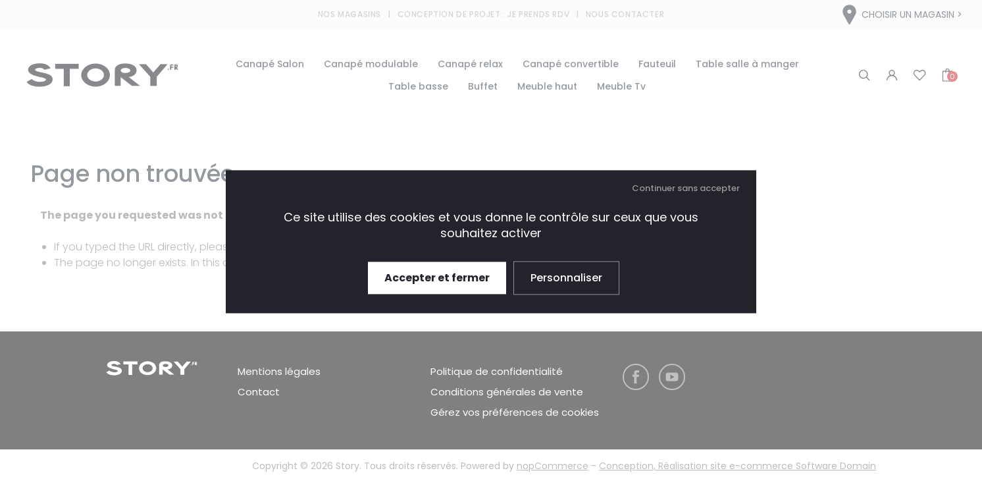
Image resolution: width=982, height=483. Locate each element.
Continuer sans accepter (686, 188)
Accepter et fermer (437, 277)
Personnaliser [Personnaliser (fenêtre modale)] (566, 277)
